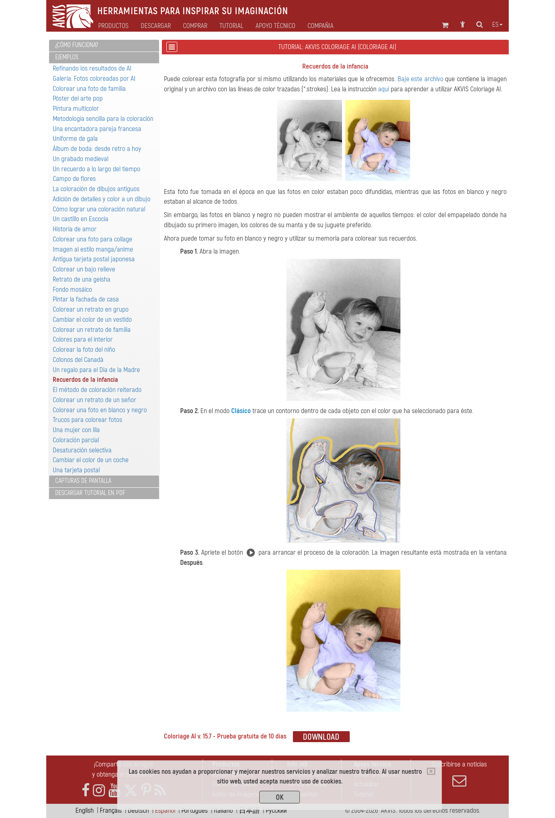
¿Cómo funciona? (76, 45)
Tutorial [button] (231, 26)
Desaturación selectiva (82, 450)
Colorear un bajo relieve (84, 269)
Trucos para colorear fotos (87, 419)
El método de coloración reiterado (97, 389)
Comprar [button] (195, 26)
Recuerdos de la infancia (85, 379)
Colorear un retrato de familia (92, 329)
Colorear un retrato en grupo (91, 309)
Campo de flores (74, 178)
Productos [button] (113, 26)
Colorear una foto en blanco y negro (100, 410)
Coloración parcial (76, 440)
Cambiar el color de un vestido (92, 319)
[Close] (431, 771)
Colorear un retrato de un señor (94, 400)
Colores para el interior (83, 339)
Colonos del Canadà (78, 359)
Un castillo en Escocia (80, 219)
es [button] (497, 25)
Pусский (276, 810)
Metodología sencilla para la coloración (103, 118)
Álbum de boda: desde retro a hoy (97, 148)
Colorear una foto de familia (89, 88)
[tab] (104, 46)
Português (194, 810)
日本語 (249, 810)
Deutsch (138, 810)
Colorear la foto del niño (84, 349)
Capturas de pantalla (83, 481)
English (84, 810)
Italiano (223, 810)
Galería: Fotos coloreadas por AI (94, 78)
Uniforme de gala (75, 138)
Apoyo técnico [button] (275, 26)
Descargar (156, 26)
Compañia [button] (320, 26)
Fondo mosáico (72, 289)
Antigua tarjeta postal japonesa (94, 259)
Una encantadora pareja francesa (97, 129)
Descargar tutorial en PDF (90, 493)
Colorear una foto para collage (92, 239)
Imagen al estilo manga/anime (93, 249)
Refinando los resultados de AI (92, 68)
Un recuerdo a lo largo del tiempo (96, 169)
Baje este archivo (420, 79)
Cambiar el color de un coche (91, 460)
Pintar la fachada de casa (86, 299)
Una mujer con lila (76, 430)
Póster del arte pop (78, 98)
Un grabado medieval (80, 159)
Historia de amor (75, 229)
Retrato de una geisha (81, 279)
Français (111, 810)
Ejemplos (66, 57)
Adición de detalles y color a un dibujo (102, 199)
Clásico (241, 411)
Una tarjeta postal (76, 470)
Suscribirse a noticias (459, 774)
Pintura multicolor (76, 108)
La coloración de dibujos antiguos (96, 189)
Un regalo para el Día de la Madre (96, 370)
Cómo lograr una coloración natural (99, 209)
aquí (383, 89)
